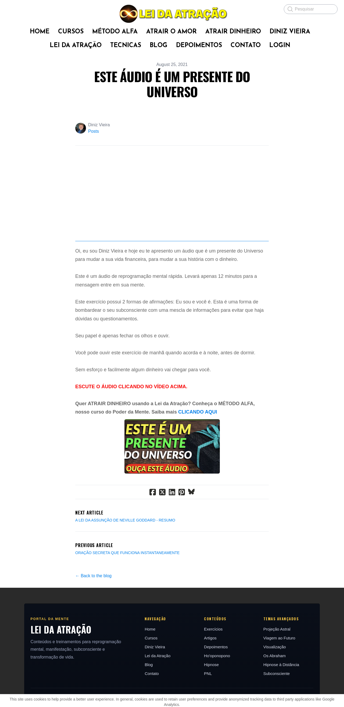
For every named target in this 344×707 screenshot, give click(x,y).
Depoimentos (217, 679)
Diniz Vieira (153, 679)
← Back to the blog (93, 608)
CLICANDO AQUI (197, 444)
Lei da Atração (156, 688)
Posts (93, 131)
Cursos (149, 670)
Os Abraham (278, 688)
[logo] (172, 13)
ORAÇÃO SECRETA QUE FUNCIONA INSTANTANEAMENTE (127, 585)
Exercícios (214, 661)
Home (148, 661)
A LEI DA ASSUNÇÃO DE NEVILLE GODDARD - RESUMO (125, 552)
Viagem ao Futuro (283, 670)
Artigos (211, 670)
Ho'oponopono (218, 688)
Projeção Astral (281, 661)
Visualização (278, 679)
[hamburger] (10, 8)
